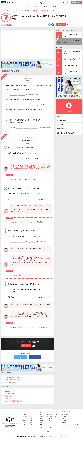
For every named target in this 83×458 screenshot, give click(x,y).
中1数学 (25, 420)
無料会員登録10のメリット (68, 414)
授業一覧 (64, 422)
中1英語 (25, 414)
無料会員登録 (76, 2)
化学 (48, 422)
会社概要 (64, 416)
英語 (27, 6)
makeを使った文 (9, 393)
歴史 (31, 422)
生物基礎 (49, 418)
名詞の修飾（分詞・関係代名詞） (14, 401)
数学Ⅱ (41, 420)
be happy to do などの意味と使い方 (14, 377)
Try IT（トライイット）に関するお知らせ (71, 424)
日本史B (49, 427)
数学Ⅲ (41, 422)
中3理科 (31, 418)
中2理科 (31, 416)
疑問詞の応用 (8, 398)
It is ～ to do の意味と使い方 (12, 382)
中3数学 (25, 425)
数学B (41, 427)
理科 (45, 6)
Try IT (41, 2)
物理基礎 (49, 414)
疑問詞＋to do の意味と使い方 (13, 379)
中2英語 (25, 416)
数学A (41, 425)
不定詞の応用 (59, 47)
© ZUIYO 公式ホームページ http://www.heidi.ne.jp (30, 436)
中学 (24, 412)
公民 (31, 425)
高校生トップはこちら (12, 2)
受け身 (7, 391)
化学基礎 (49, 416)
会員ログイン (66, 2)
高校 (41, 412)
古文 (56, 414)
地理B (48, 431)
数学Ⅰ (41, 418)
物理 (48, 420)
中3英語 (25, 418)
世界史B (49, 429)
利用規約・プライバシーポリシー (70, 418)
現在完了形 (8, 396)
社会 (54, 6)
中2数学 (25, 422)
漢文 (56, 416)
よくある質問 (65, 420)
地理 (31, 420)
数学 (36, 6)
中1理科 (31, 414)
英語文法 (42, 414)
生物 (48, 425)
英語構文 (42, 416)
